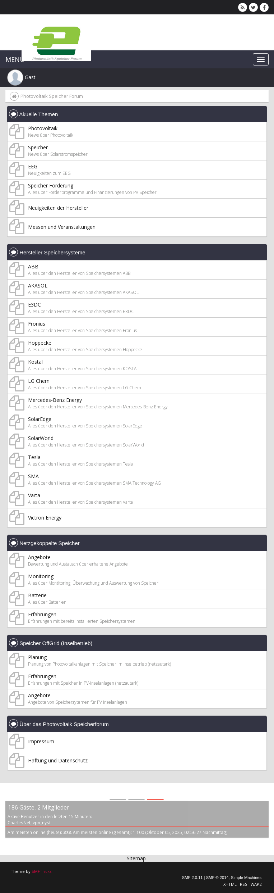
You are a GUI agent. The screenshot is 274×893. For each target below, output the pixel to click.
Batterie (37, 595)
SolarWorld (41, 438)
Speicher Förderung (50, 185)
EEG (32, 166)
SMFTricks (41, 871)
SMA (33, 476)
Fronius (36, 323)
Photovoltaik (42, 128)
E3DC (34, 304)
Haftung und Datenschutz (58, 760)
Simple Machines (246, 877)
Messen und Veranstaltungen (62, 226)
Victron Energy (44, 517)
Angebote (39, 557)
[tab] (118, 792)
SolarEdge (39, 419)
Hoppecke (39, 342)
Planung (37, 657)
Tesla (34, 457)
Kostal (35, 361)
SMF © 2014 (217, 877)
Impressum (41, 741)
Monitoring (41, 576)
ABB (33, 266)
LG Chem (39, 380)
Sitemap (136, 858)
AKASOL (37, 285)
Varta (34, 495)
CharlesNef (19, 822)
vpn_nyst (42, 822)
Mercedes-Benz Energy (55, 399)
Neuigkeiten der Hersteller (58, 207)
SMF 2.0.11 (192, 877)
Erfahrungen (42, 614)
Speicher (38, 147)
